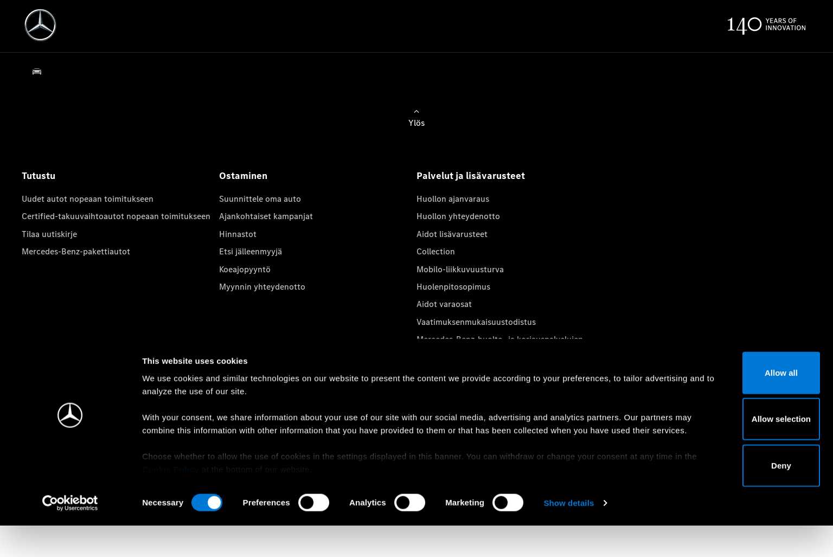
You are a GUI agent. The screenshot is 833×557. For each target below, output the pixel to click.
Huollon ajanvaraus (452, 198)
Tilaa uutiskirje (49, 234)
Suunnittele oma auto (260, 198)
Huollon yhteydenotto (458, 216)
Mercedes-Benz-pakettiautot (76, 251)
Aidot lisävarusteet (452, 234)
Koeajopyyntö (245, 269)
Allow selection (742, 451)
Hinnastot (238, 234)
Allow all (742, 405)
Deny (743, 498)
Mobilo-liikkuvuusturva (460, 269)
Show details (568, 535)
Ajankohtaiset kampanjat (266, 216)
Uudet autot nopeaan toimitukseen (87, 198)
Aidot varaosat (444, 304)
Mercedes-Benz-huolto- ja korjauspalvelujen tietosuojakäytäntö (499, 345)
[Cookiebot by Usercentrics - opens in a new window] (70, 536)
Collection (435, 251)
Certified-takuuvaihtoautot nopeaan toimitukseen (116, 216)
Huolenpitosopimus (453, 286)
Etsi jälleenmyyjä (250, 251)
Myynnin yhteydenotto (262, 286)
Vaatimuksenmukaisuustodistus (476, 322)
